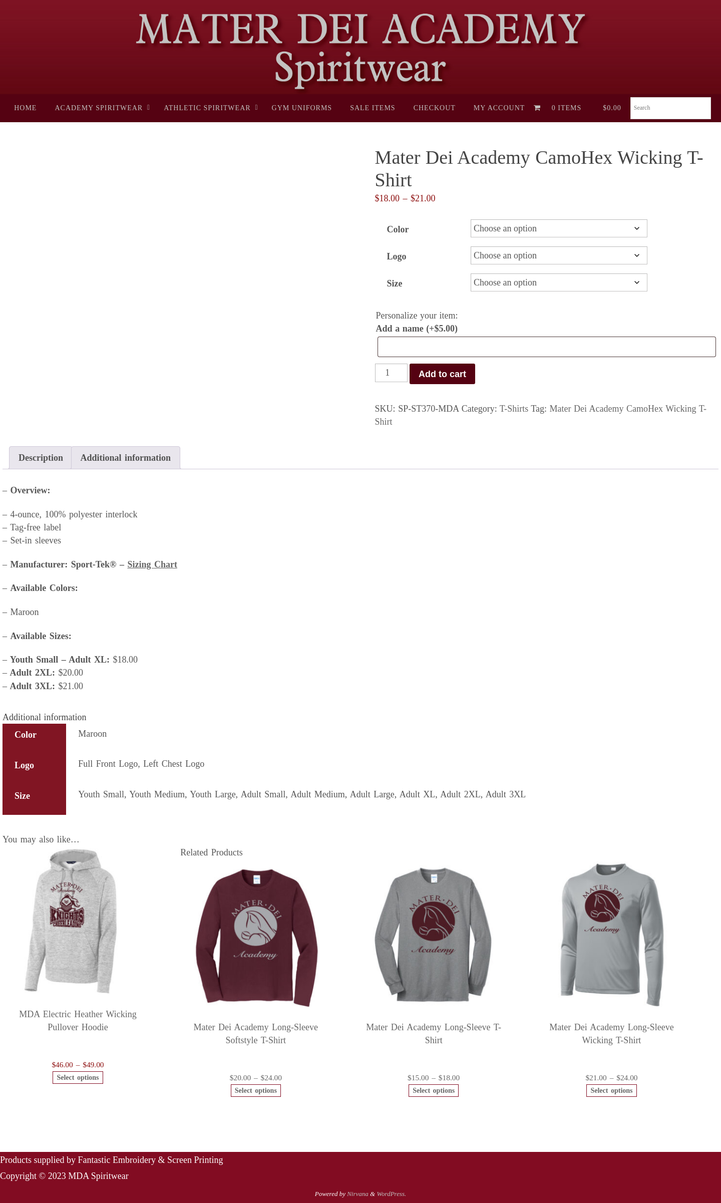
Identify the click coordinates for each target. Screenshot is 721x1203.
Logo (397, 256)
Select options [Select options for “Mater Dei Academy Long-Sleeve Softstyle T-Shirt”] (256, 1090)
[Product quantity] (391, 373)
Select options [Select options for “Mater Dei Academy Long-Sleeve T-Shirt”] (434, 1090)
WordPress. (391, 1193)
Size (395, 283)
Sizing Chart (152, 564)
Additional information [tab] (126, 458)
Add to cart (442, 374)
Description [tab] (41, 458)
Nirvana (358, 1193)
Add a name (417, 329)
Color (398, 229)
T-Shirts (514, 409)
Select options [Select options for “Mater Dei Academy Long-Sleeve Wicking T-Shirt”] (611, 1090)
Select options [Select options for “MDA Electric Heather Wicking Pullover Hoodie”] (78, 1077)
